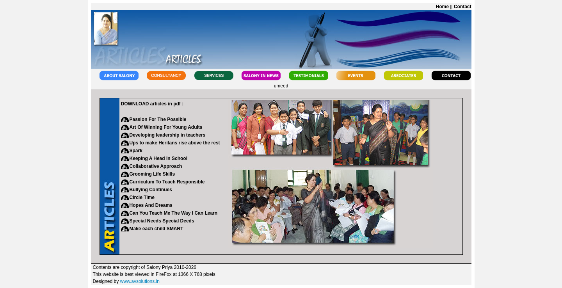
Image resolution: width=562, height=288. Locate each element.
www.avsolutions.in (140, 281)
